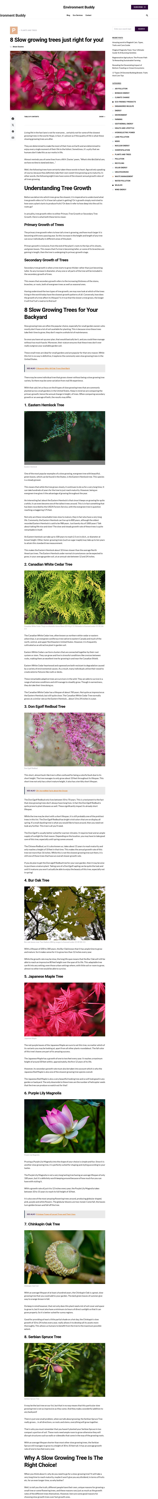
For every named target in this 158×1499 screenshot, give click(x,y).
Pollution (118, 159)
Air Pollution (119, 89)
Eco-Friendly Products (124, 102)
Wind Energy (119, 190)
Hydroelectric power (123, 132)
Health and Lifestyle (123, 128)
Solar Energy (119, 168)
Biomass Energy (121, 93)
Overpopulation (121, 150)
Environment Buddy (79, 7)
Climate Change (120, 97)
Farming (117, 119)
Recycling (118, 163)
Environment (119, 115)
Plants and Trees (121, 154)
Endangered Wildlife (123, 106)
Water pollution (121, 181)
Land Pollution (120, 137)
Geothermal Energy (122, 124)
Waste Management (122, 176)
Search (141, 29)
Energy (116, 111)
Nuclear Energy (121, 146)
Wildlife (117, 185)
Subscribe (140, 7)
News (116, 141)
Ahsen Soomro (18, 47)
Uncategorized (120, 172)
